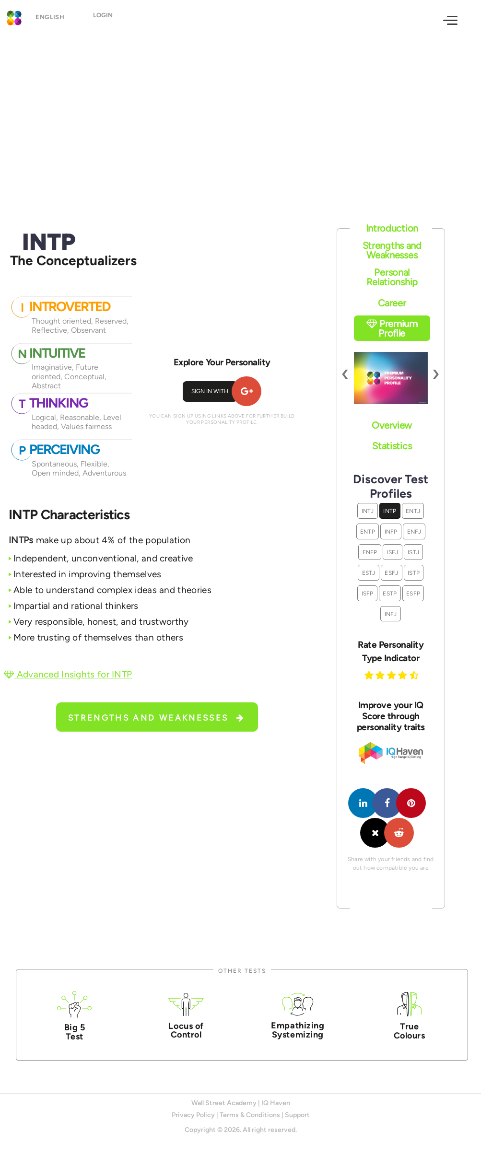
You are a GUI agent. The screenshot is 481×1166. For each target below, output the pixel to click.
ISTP (414, 572)
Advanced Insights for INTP (68, 674)
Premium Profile (392, 328)
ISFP (368, 593)
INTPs (21, 540)
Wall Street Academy (224, 1103)
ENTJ (413, 510)
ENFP (370, 552)
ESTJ (368, 572)
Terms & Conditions (250, 1115)
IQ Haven (275, 1103)
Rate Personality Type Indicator (390, 651)
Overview (392, 425)
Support (297, 1115)
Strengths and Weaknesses (156, 718)
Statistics (391, 446)
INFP (391, 531)
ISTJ (413, 552)
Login (111, 19)
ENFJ (414, 531)
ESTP (390, 593)
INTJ (368, 510)
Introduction (392, 228)
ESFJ (391, 572)
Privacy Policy (193, 1115)
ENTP (367, 531)
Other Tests (242, 970)
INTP (389, 510)
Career (392, 303)
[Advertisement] (240, 118)
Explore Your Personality (222, 362)
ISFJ (392, 552)
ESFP (413, 593)
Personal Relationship (392, 277)
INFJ (391, 614)
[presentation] (346, 373)
